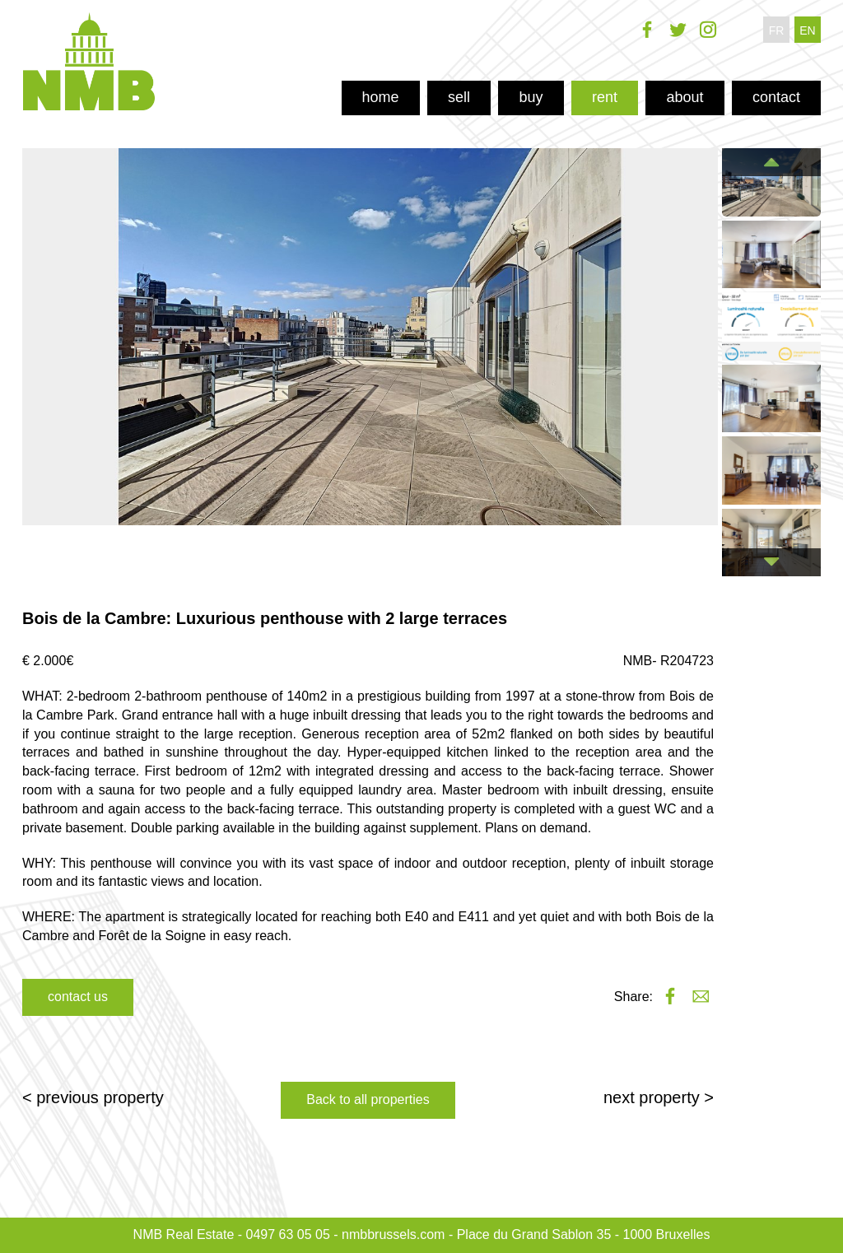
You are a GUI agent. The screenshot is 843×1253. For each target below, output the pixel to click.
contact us (78, 997)
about (684, 97)
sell (459, 97)
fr (777, 30)
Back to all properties (367, 1099)
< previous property (93, 1097)
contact (776, 97)
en (807, 30)
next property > (658, 1097)
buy (531, 97)
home (380, 97)
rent (604, 97)
